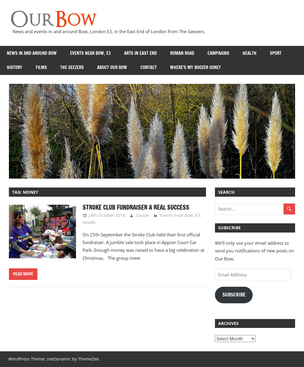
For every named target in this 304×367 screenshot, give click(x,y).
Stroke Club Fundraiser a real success (136, 207)
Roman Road (182, 53)
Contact (148, 67)
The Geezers (72, 67)
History (14, 67)
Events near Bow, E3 (90, 53)
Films (41, 67)
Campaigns (218, 53)
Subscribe (234, 294)
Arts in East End (140, 53)
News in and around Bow (32, 53)
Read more (23, 274)
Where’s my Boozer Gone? (195, 67)
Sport (275, 53)
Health (249, 53)
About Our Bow (112, 67)
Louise (142, 215)
